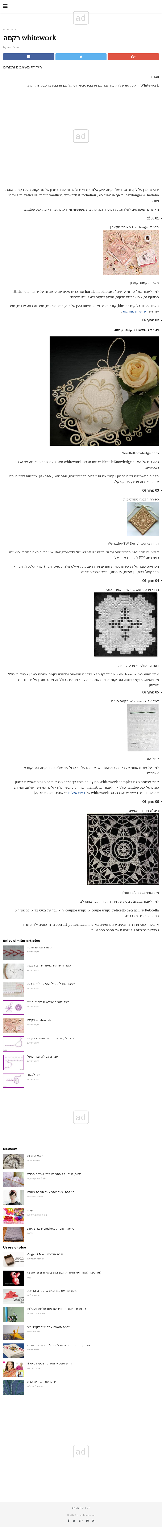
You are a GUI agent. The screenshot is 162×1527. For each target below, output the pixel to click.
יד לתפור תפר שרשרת (41, 1381)
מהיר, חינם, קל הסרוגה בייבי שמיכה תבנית (54, 1174)
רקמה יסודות (9, 29)
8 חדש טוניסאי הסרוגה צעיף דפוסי (49, 1363)
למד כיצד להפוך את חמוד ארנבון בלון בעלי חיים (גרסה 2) (64, 1272)
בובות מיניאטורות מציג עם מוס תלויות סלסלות (56, 1308)
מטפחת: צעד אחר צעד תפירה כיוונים (51, 1192)
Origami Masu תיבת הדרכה (45, 1254)
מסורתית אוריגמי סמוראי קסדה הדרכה (52, 1290)
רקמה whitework (39, 1020)
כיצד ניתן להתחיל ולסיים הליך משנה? (51, 983)
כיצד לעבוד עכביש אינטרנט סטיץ (48, 1002)
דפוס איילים (76, 793)
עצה (30, 1210)
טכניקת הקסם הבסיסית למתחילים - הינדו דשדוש (58, 1345)
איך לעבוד (33, 1074)
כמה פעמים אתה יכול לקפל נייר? (48, 1327)
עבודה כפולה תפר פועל (42, 1056)
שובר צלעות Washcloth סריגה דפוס (50, 1228)
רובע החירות (35, 1155)
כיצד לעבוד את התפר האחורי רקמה (50, 1038)
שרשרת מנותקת (134, 311)
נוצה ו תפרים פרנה (39, 947)
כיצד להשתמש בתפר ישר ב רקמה (49, 965)
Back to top (81, 1508)
